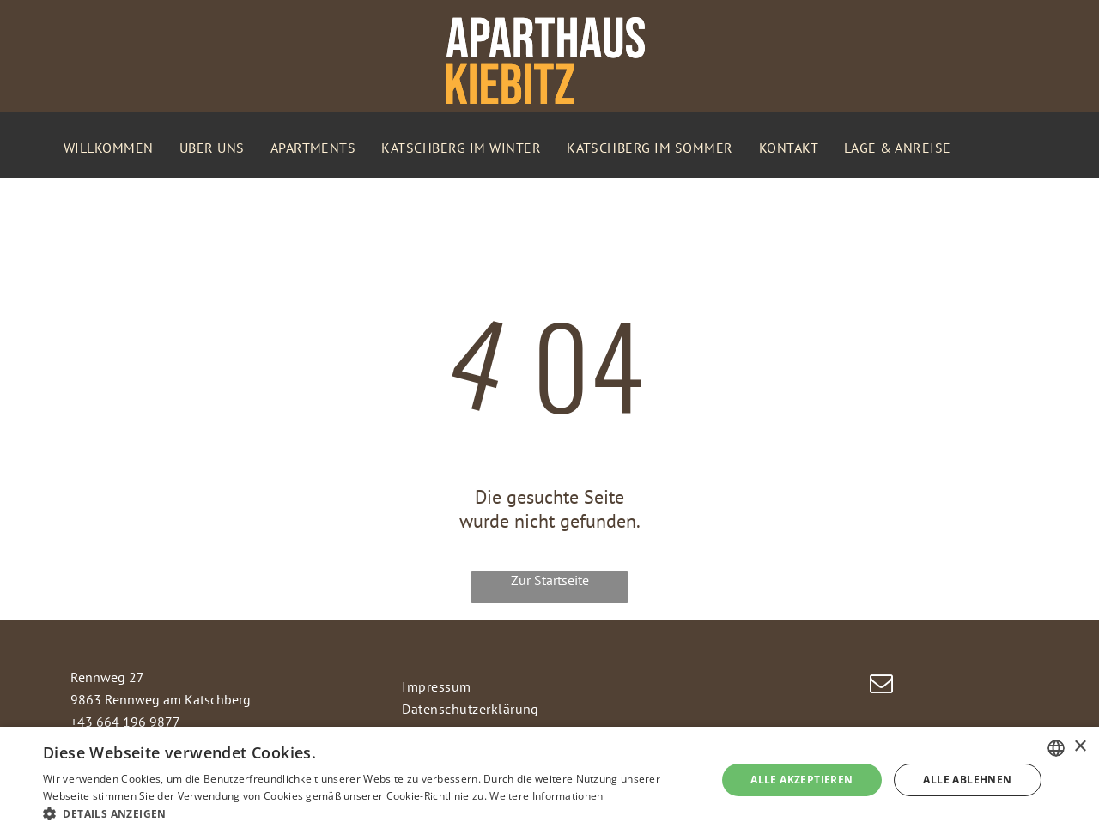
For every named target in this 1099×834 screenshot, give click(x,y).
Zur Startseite (550, 580)
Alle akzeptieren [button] (801, 779)
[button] (369, 813)
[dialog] (549, 780)
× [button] (1079, 746)
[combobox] (1056, 748)
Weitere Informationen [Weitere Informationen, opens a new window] (546, 796)
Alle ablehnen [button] (967, 779)
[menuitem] (109, 147)
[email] (882, 686)
